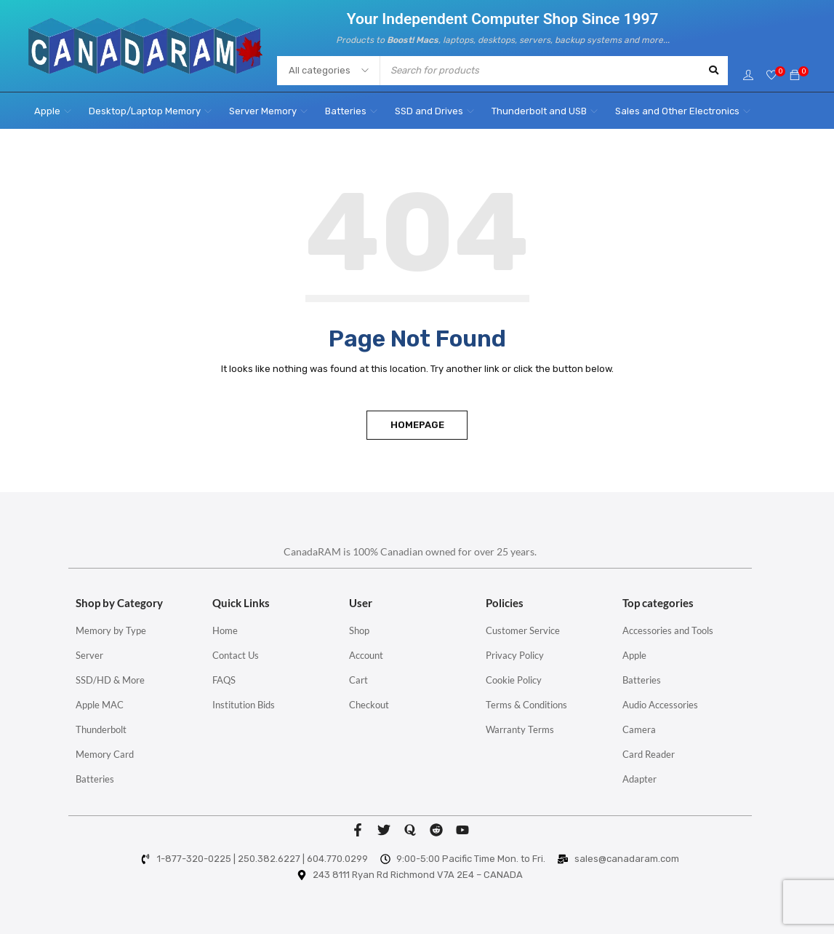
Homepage (417, 424)
